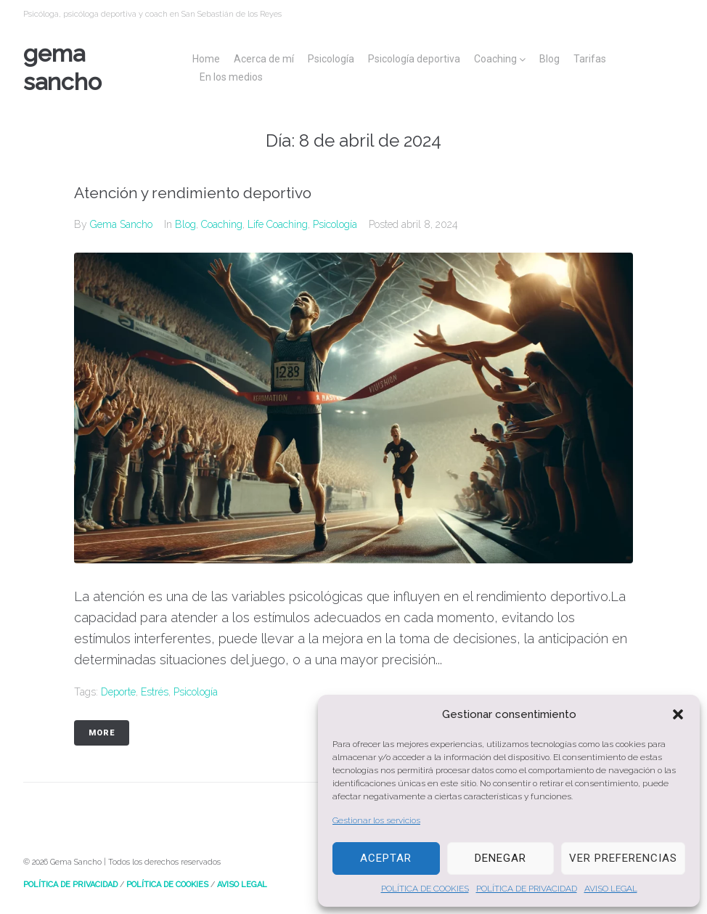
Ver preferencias (623, 858)
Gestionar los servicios (376, 820)
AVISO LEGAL (610, 889)
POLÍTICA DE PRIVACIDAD (526, 889)
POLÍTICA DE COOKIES (425, 889)
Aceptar (386, 858)
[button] (678, 714)
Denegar (500, 858)
